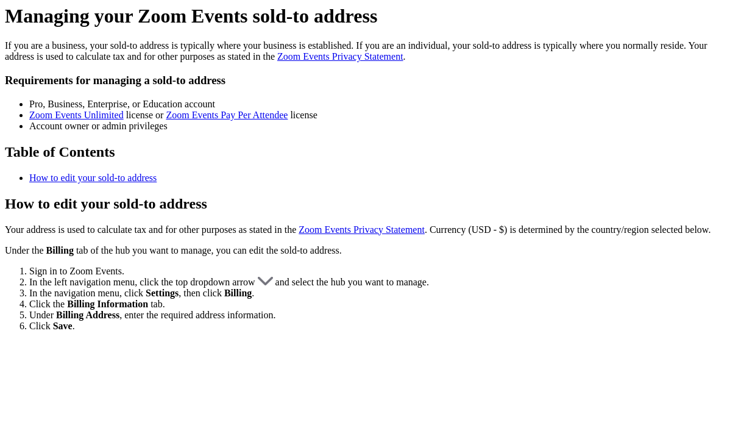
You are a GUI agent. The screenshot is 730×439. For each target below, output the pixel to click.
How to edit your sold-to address (93, 178)
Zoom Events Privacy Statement (340, 56)
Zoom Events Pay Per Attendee (227, 115)
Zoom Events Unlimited (76, 115)
